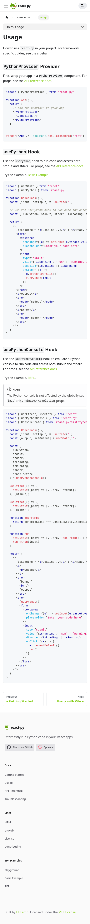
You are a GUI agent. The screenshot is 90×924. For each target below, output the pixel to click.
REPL (31, 378)
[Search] (82, 6)
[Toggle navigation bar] (6, 6)
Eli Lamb (22, 912)
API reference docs (37, 81)
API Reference (14, 791)
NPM (8, 822)
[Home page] (6, 17)
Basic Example (38, 175)
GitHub (9, 830)
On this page (15, 27)
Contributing (13, 846)
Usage (9, 783)
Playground (12, 870)
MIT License (67, 912)
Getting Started (14, 774)
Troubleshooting (15, 799)
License (9, 838)
